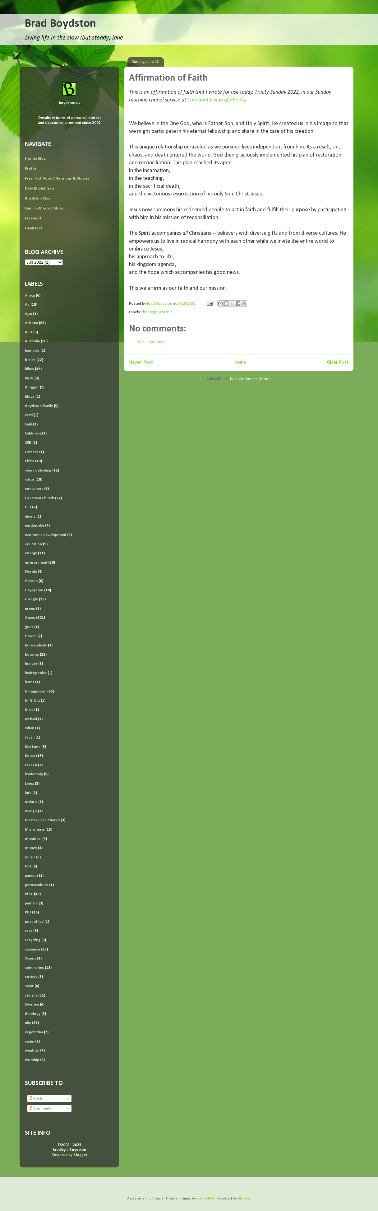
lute (28, 793)
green (30, 609)
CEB (28, 443)
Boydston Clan (37, 198)
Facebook (33, 218)
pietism (31, 903)
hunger (31, 664)
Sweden (32, 1004)
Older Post (337, 362)
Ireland (31, 719)
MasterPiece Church (42, 820)
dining (30, 516)
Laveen (31, 765)
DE (27, 507)
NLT (28, 866)
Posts (36, 1098)
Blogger (32, 387)
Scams (30, 958)
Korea (30, 756)
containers (34, 489)
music (30, 857)
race (28, 931)
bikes (29, 369)
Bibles (30, 360)
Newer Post (141, 362)
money (31, 848)
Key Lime (32, 747)
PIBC (29, 894)
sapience (32, 949)
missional (33, 839)
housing (32, 655)
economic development (45, 535)
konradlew (206, 1198)
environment (36, 563)
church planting (38, 470)
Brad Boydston (60, 24)
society (31, 977)
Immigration (35, 691)
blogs (30, 397)
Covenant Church (39, 498)
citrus (30, 479)
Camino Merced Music (44, 208)
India (29, 710)
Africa (30, 295)
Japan (30, 737)
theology (149, 312)
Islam (29, 728)
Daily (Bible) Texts (39, 188)
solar (29, 986)
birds (29, 378)
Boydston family (39, 406)
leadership (34, 774)
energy (31, 553)
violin (29, 1042)
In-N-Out (32, 701)
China (29, 461)
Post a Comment (151, 342)
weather (32, 1051)
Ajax (28, 314)
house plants (36, 645)
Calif (28, 424)
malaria (31, 802)
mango (31, 811)
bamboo (32, 351)
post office (34, 922)
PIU (28, 912)
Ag (27, 305)
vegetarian (34, 1032)
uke (28, 1023)
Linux (29, 784)
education (33, 544)
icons (29, 682)
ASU (28, 332)
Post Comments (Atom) (250, 379)
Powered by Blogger (69, 1155)
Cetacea (31, 452)
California (33, 433)
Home (240, 362)
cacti (29, 415)
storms (31, 995)
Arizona (31, 323)
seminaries (34, 968)
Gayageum (34, 590)
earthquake (34, 525)
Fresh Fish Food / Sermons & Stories (57, 178)
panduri (31, 876)
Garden (31, 581)
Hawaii (30, 636)
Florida (31, 572)
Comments (40, 1108)
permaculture (36, 885)
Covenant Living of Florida (216, 100)
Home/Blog (35, 159)
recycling (32, 940)
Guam (30, 618)
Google (31, 599)
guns (29, 627)
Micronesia (34, 830)
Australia (32, 341)
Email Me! (33, 228)
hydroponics (36, 673)
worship (166, 312)
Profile (30, 169)
